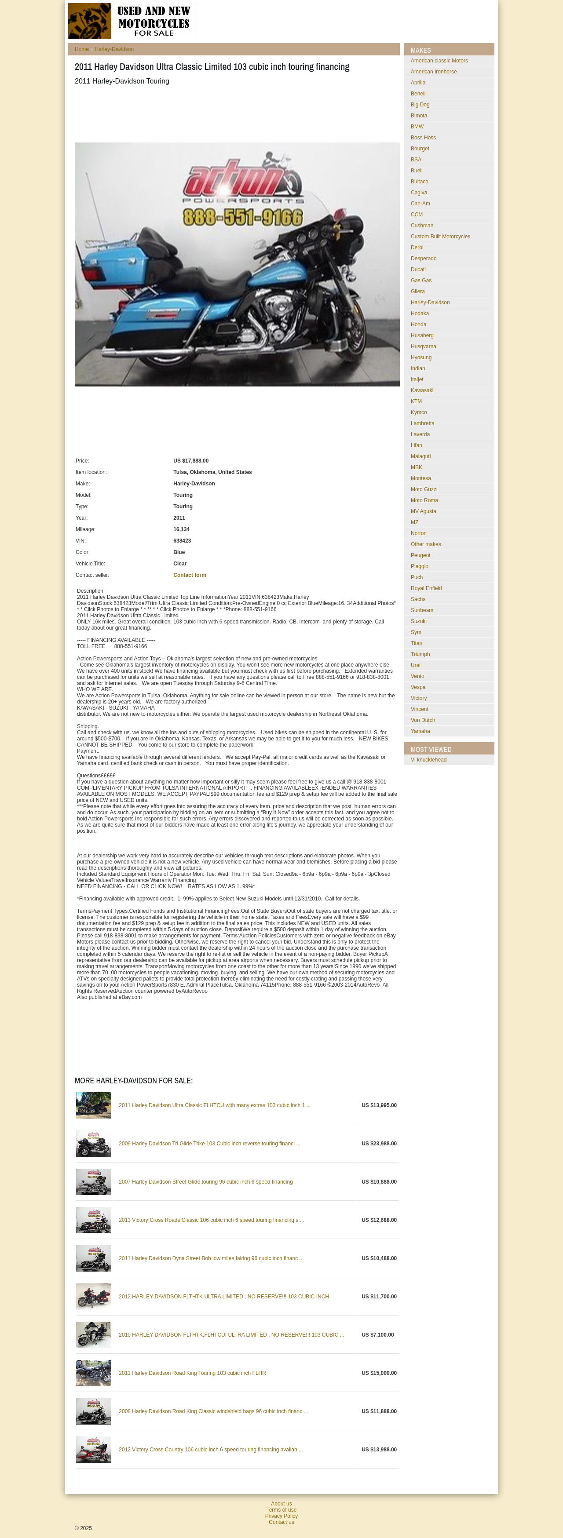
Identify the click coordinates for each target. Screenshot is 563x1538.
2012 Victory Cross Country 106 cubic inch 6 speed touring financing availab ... (211, 1450)
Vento (417, 676)
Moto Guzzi (424, 489)
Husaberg (422, 335)
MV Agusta (423, 511)
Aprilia (418, 83)
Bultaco (419, 182)
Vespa (418, 687)
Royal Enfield (426, 588)
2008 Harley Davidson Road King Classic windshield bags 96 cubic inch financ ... (213, 1411)
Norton (419, 533)
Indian (418, 368)
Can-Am (420, 203)
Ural (415, 665)
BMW (417, 127)
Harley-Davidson (114, 49)
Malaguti (421, 456)
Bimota (419, 116)
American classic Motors (439, 61)
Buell (417, 171)
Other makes (426, 544)
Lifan (416, 445)
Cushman (422, 225)
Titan (416, 643)
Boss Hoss (423, 138)
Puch (417, 577)
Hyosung (421, 357)
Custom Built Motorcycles (440, 236)
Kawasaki (422, 390)
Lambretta (423, 423)
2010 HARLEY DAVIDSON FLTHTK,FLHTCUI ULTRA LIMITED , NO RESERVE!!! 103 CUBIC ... (231, 1335)
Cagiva (419, 193)
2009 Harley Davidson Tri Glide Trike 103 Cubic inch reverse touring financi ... (209, 1144)
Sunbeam (422, 610)
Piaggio (419, 566)
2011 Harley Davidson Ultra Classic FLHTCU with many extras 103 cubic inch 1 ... (215, 1105)
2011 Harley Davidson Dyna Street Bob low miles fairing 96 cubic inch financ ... (211, 1258)
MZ (414, 522)
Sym (416, 632)
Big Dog (420, 105)
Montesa (421, 478)
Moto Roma (424, 500)
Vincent (419, 709)
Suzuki (419, 621)
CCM (417, 214)
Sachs (418, 599)
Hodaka (420, 313)
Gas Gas (421, 280)
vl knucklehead (428, 760)
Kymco (419, 412)
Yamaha (420, 731)
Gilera (418, 291)
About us (281, 1504)
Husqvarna (423, 346)
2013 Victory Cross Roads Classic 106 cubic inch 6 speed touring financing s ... (211, 1220)
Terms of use (282, 1510)
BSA (416, 160)
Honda (418, 324)
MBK (416, 467)
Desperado (424, 258)
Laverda (420, 434)
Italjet (417, 379)
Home (82, 49)
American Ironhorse (434, 72)
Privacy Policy (281, 1516)
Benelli (419, 94)
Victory (419, 698)
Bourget (420, 149)
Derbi (417, 247)
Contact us (281, 1522)
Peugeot (421, 555)
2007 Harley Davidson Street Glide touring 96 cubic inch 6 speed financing (206, 1182)
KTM (416, 401)
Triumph (420, 654)
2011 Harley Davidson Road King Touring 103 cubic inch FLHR (192, 1373)
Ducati (418, 269)
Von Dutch (423, 720)
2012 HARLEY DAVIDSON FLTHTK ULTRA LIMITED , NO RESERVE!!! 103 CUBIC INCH (224, 1297)
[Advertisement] (235, 114)
